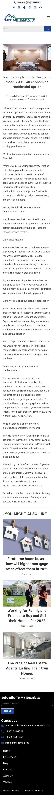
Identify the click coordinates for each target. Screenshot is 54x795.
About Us (8, 775)
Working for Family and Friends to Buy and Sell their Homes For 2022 (27, 615)
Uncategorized (37, 99)
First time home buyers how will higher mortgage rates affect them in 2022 (27, 564)
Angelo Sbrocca (17, 96)
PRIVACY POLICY (11, 790)
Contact (7, 769)
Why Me (7, 782)
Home (6, 750)
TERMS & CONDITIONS (34, 790)
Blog (5, 763)
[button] (48, 18)
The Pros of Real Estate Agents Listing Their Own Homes (27, 668)
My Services (9, 757)
